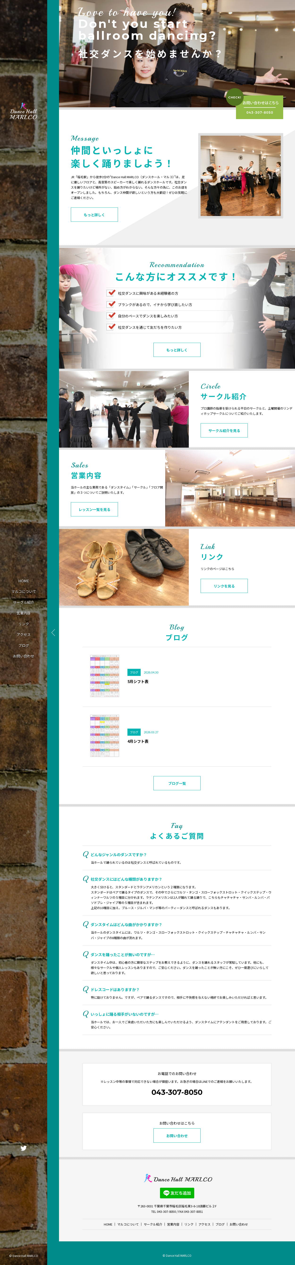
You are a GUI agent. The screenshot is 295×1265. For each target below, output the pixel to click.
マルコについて (23, 591)
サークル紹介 (23, 602)
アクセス (24, 634)
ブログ (23, 645)
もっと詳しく (94, 215)
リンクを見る (224, 601)
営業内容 (24, 612)
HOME (23, 580)
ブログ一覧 (177, 798)
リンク (23, 623)
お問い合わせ (23, 655)
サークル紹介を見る (224, 446)
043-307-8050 (177, 1092)
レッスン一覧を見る (94, 524)
